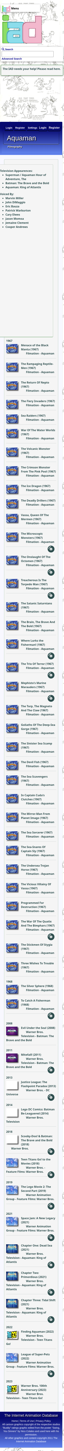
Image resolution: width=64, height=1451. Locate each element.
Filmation (32, 353)
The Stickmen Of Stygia (36, 945)
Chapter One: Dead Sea (36, 1245)
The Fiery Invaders (33, 401)
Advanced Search (12, 58)
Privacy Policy (43, 1421)
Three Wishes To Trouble (37, 963)
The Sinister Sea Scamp (36, 743)
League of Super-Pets (35, 1354)
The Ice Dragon (31, 486)
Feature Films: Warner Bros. (25, 1172)
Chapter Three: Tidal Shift (38, 1300)
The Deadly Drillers (34, 500)
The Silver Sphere (32, 986)
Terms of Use (27, 1421)
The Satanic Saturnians (36, 603)
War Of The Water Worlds (38, 430)
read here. (54, 69)
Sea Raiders (29, 415)
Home (15, 1421)
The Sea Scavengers (34, 776)
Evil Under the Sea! (33, 1028)
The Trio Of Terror (33, 664)
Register (54, 127)
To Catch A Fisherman (35, 1000)
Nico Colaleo (27, 1431)
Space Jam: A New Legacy (38, 1218)
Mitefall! (26, 1055)
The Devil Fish (30, 762)
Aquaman (47, 353)
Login (43, 127)
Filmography (15, 146)
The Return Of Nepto (35, 382)
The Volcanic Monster (35, 449)
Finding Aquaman (33, 1331)
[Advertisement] (21, 97)
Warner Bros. (35, 1090)
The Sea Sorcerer (32, 832)
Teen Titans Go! (32, 1398)
